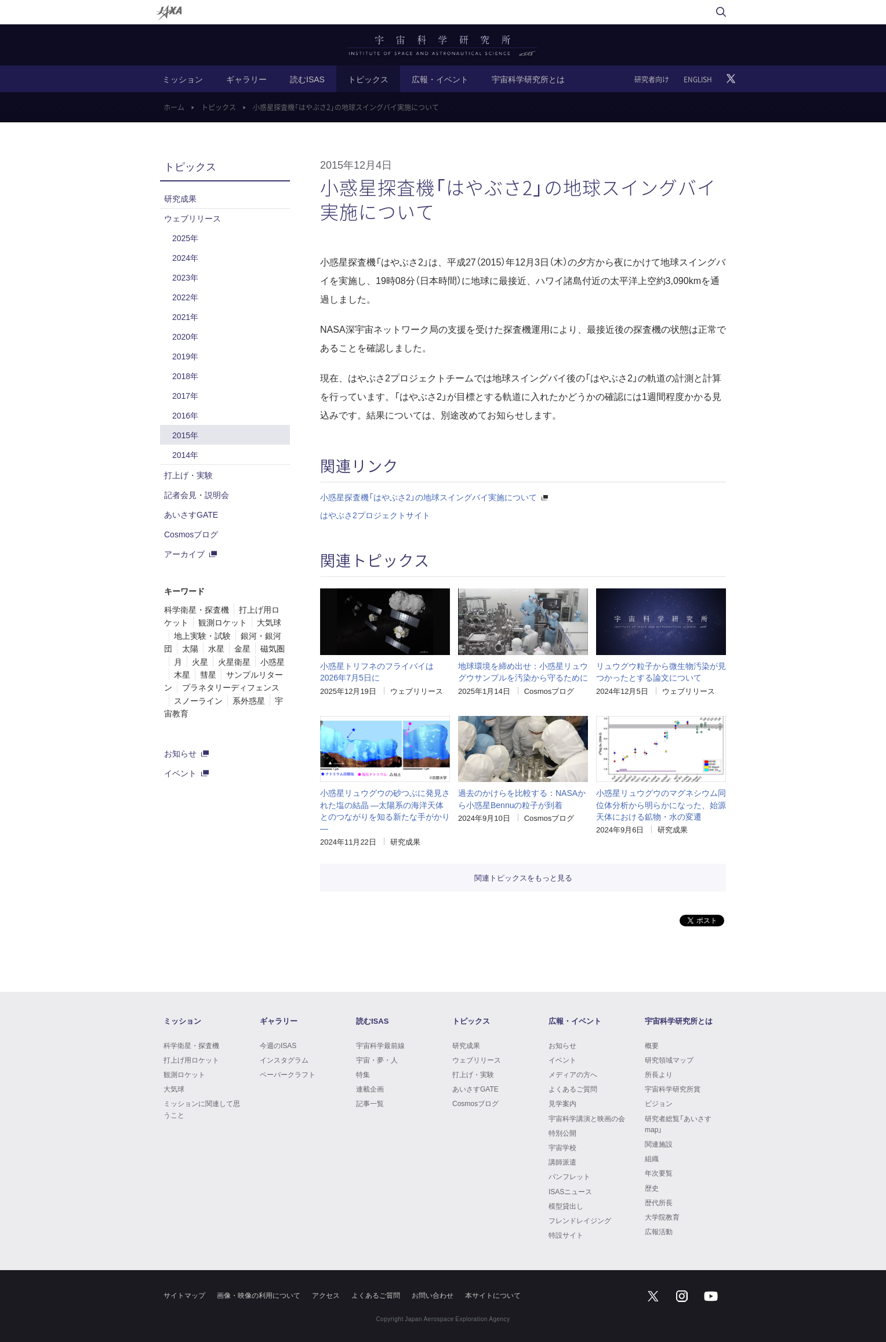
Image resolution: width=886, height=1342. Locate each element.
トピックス (368, 79)
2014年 (185, 454)
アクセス (326, 1295)
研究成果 (405, 841)
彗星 (208, 674)
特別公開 (562, 1133)
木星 (182, 674)
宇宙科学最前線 (380, 1045)
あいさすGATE (191, 514)
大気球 (269, 622)
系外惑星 (249, 700)
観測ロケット (222, 622)
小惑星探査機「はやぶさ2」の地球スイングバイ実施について (428, 497)
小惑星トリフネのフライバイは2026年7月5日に (377, 671)
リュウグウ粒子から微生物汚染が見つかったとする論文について (661, 671)
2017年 (185, 395)
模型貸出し (566, 1206)
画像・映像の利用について (258, 1295)
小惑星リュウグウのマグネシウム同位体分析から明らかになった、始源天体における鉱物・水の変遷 (661, 804)
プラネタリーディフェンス (230, 687)
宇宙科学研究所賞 (672, 1088)
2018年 (185, 375)
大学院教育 (662, 1217)
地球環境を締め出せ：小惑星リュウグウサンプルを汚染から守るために (523, 671)
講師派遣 (562, 1161)
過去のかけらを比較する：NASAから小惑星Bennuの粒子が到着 (522, 798)
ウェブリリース (416, 690)
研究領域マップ (669, 1059)
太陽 (190, 648)
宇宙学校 (562, 1147)
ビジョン (659, 1103)
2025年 (185, 237)
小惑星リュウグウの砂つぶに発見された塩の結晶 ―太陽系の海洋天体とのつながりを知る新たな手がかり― (385, 810)
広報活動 (659, 1231)
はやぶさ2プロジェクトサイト (375, 515)
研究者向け (651, 79)
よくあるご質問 (573, 1088)
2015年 (185, 435)
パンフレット (569, 1176)
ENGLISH (698, 79)
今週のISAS (278, 1045)
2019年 (185, 356)
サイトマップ (184, 1295)
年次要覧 (659, 1173)
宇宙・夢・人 (377, 1059)
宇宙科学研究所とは (528, 79)
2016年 (185, 415)
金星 (242, 648)
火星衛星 (234, 661)
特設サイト (566, 1235)
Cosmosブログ (549, 690)
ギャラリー (246, 79)
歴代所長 (659, 1202)
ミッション (182, 79)
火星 (200, 661)
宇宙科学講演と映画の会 (587, 1118)
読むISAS (307, 79)
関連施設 (659, 1144)
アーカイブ (184, 553)
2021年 (185, 316)
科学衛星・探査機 (196, 609)
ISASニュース (570, 1191)
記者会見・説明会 (196, 494)
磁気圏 (272, 648)
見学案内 (562, 1103)
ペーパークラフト (287, 1074)
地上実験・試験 (202, 635)
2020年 (185, 336)
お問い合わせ (432, 1295)
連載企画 (370, 1088)
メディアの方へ (573, 1074)
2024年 (185, 257)
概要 (652, 1045)
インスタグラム (284, 1059)
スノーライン (198, 700)
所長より (659, 1074)
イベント (180, 773)
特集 (363, 1074)
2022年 (185, 297)
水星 (216, 648)
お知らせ (180, 753)
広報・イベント (440, 79)
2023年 (185, 277)
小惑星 (272, 661)
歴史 (652, 1188)
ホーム (174, 107)
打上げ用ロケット (191, 1059)
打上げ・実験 (188, 475)
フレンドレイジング (580, 1220)
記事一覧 (370, 1103)
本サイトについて (493, 1295)
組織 (652, 1158)
